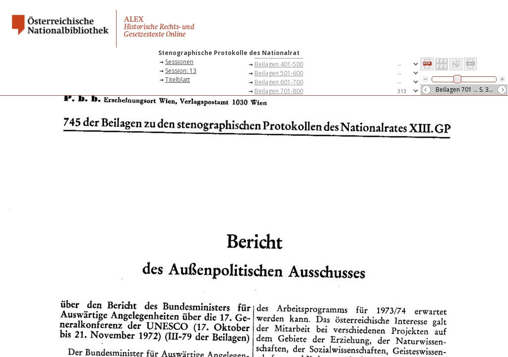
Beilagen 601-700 (278, 82)
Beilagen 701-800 (278, 91)
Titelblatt (177, 79)
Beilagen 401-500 (278, 64)
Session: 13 (180, 70)
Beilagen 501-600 (278, 73)
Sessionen (179, 62)
